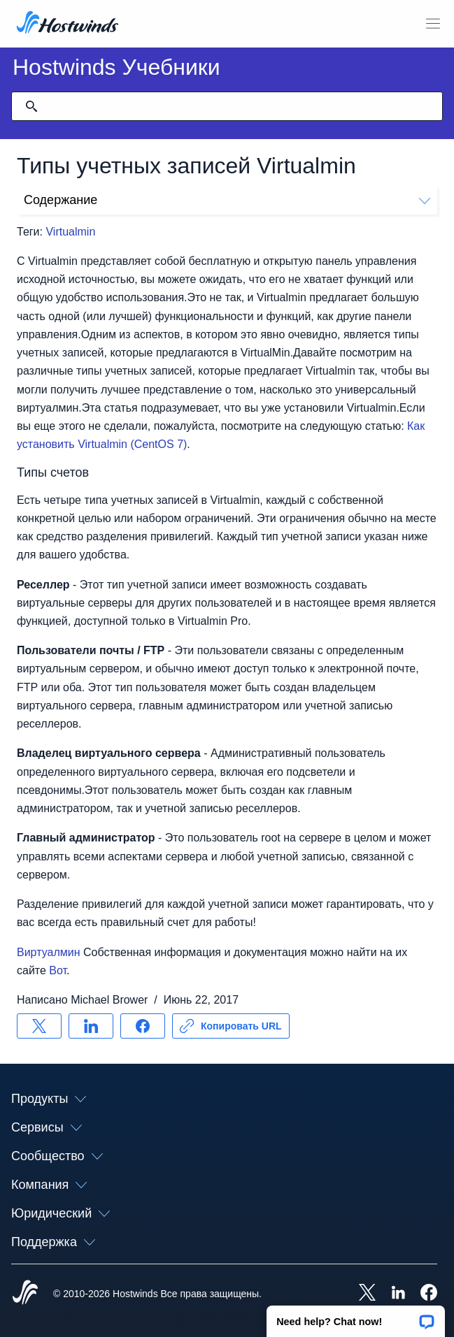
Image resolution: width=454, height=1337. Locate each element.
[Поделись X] (39, 1026)
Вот (57, 970)
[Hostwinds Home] (25, 1293)
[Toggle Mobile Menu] (433, 24)
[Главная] (67, 23)
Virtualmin (70, 232)
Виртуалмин (48, 952)
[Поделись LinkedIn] (91, 1026)
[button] (355, 1316)
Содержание (227, 200)
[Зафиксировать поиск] (31, 106)
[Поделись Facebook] (142, 1026)
